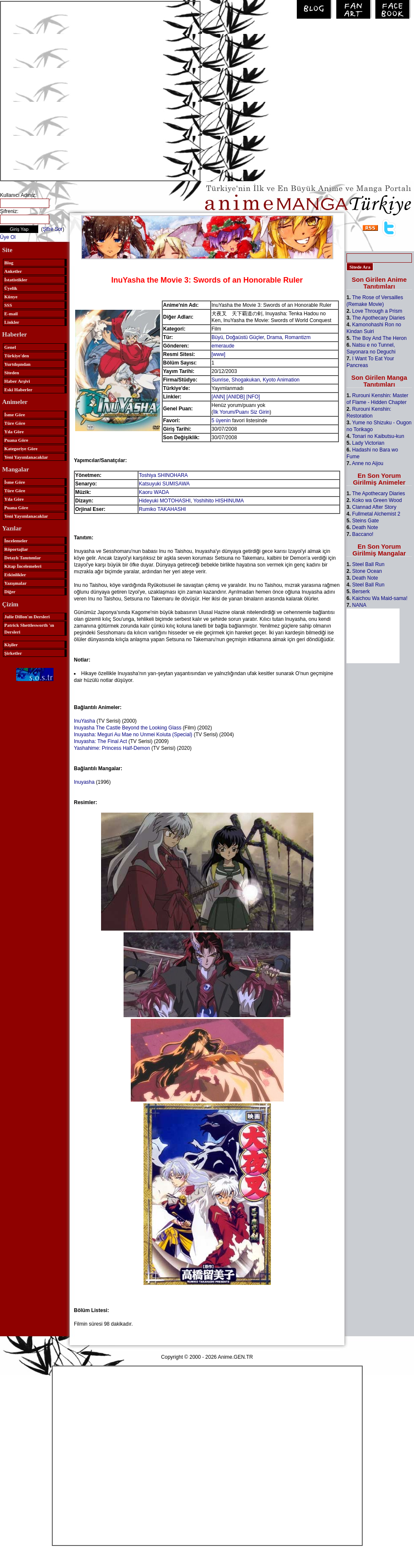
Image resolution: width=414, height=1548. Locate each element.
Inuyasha (84, 782)
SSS (8, 305)
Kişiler (11, 644)
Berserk (360, 592)
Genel (10, 347)
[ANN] (218, 397)
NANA (359, 605)
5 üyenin (221, 420)
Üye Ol (8, 237)
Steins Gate (365, 521)
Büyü (217, 337)
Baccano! (362, 534)
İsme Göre (14, 414)
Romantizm (298, 337)
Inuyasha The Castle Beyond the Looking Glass (127, 728)
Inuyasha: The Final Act (100, 741)
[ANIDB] (235, 397)
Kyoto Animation (281, 380)
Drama (274, 337)
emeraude (222, 346)
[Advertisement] (88, 90)
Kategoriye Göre (20, 448)
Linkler (11, 322)
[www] (218, 354)
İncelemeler (16, 540)
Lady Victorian (368, 443)
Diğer (9, 591)
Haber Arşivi (17, 381)
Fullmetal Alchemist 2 (376, 514)
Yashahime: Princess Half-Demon (112, 748)
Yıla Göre (14, 431)
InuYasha (84, 721)
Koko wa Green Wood (377, 500)
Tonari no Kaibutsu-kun (378, 436)
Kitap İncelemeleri (23, 566)
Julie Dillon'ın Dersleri (27, 616)
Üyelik (10, 288)
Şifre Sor (53, 229)
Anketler (13, 271)
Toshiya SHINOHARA (163, 475)
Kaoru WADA (154, 492)
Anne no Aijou (367, 463)
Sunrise (220, 380)
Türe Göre (14, 423)
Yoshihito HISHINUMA (218, 501)
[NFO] (253, 397)
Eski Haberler (18, 389)
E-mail (11, 313)
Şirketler (13, 653)
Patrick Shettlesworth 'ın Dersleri (29, 628)
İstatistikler (15, 279)
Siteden (11, 372)
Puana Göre (16, 440)
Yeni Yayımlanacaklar (26, 457)
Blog (8, 262)
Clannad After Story (374, 507)
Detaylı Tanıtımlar (22, 557)
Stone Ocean (367, 571)
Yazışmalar (15, 583)
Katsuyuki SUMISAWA (164, 484)
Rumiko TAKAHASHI (162, 509)
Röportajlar (16, 549)
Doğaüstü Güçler (245, 337)
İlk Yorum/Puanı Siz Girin (241, 412)
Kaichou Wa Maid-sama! (379, 598)
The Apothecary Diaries (378, 318)
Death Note (365, 527)
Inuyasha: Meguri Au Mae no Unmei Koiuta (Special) (133, 735)
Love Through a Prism (377, 311)
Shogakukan (245, 380)
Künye (10, 296)
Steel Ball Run (368, 564)
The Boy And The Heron (379, 338)
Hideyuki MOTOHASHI (165, 501)
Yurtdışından (17, 364)
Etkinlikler (15, 574)
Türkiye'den (16, 355)
